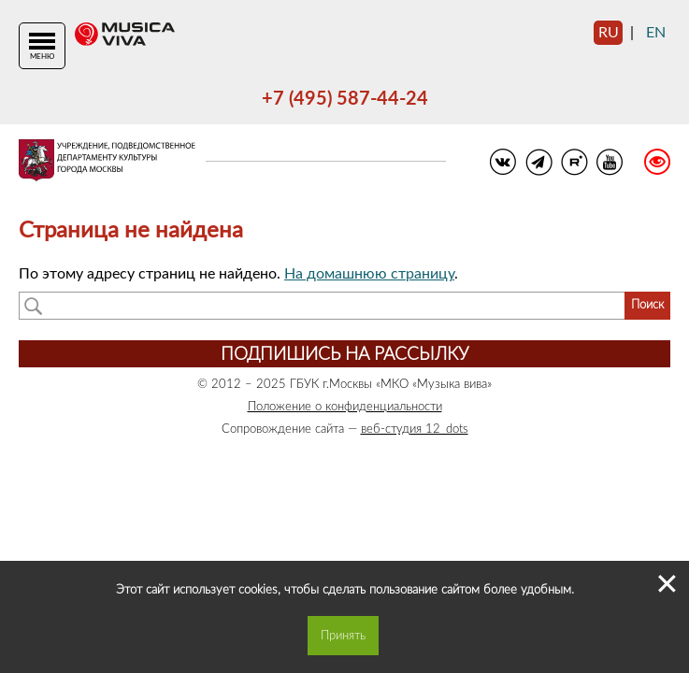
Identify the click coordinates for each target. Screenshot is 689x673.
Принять (343, 635)
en (656, 32)
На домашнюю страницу (369, 273)
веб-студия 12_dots (414, 429)
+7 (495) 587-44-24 (345, 99)
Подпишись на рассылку (344, 355)
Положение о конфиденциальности (345, 406)
